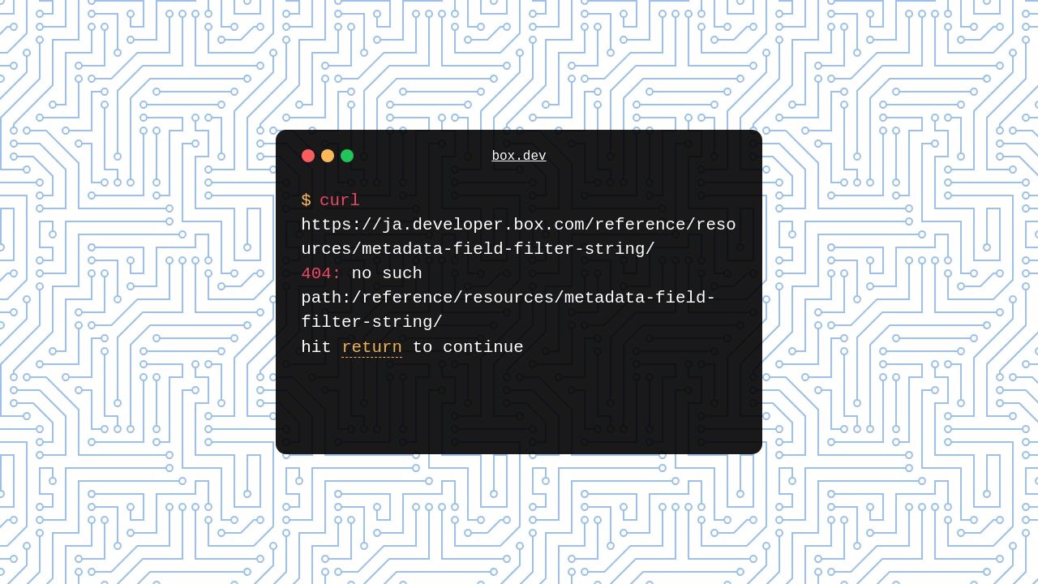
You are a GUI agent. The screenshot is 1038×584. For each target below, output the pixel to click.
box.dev (518, 156)
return (371, 347)
